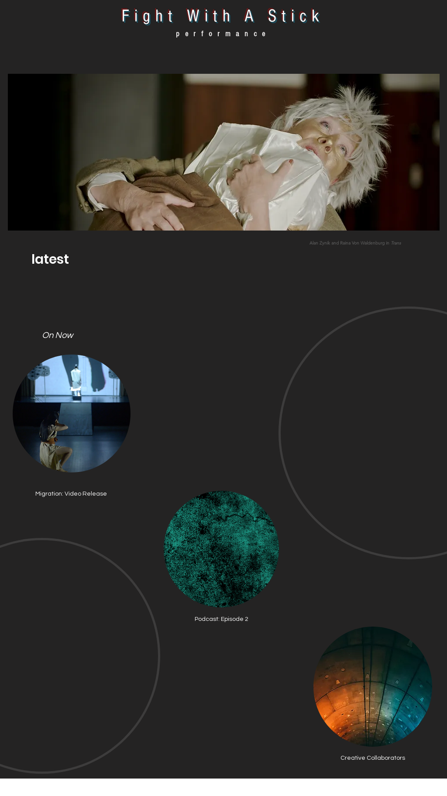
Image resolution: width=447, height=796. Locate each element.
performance (223, 33)
